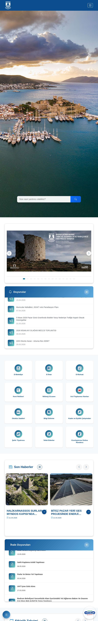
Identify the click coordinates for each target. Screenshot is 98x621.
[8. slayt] (49, 278)
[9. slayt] (53, 278)
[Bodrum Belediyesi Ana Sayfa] (8, 5)
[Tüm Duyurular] (86, 291)
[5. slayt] (38, 278)
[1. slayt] (24, 279)
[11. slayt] (60, 278)
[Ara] (75, 199)
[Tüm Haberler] (39, 467)
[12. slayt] (63, 278)
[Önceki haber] (79, 467)
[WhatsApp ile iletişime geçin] (89, 612)
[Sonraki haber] (86, 467)
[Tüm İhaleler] (86, 544)
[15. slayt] (74, 278)
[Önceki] (9, 253)
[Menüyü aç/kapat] (90, 5)
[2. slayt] (28, 278)
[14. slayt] (70, 278)
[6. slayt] (42, 278)
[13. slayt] (67, 278)
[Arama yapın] (44, 199)
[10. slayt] (56, 278)
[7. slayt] (45, 278)
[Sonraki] (88, 253)
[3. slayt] (31, 278)
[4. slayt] (35, 278)
